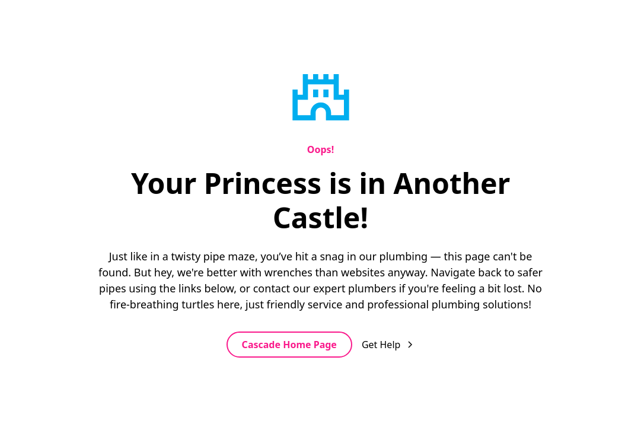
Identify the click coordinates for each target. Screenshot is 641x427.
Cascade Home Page (289, 344)
